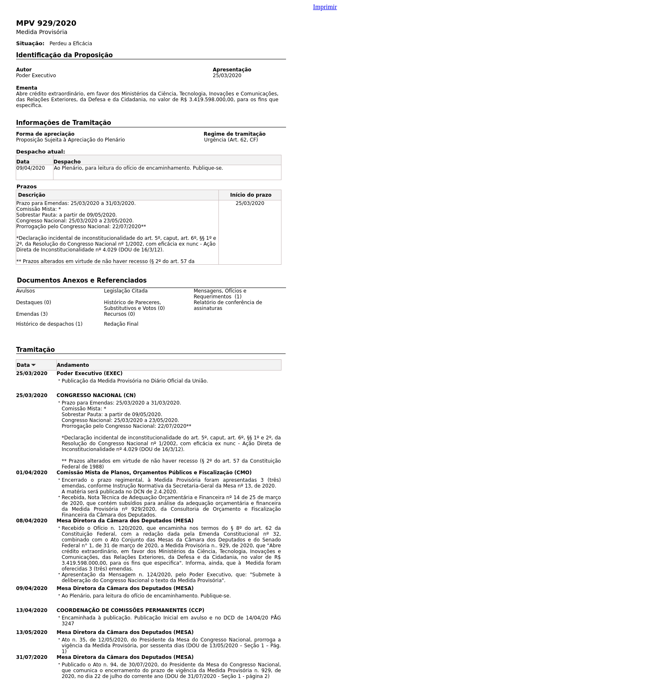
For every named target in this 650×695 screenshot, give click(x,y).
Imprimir (325, 6)
